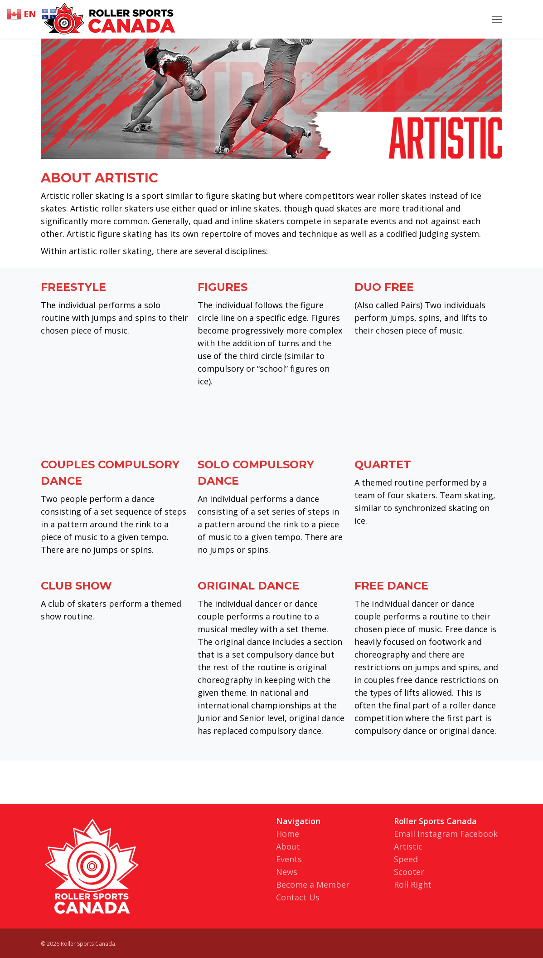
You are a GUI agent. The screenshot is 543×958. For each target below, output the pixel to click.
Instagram (437, 833)
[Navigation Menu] (497, 19)
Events (289, 859)
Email (404, 833)
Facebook (479, 833)
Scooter (409, 871)
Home (287, 833)
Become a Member (312, 884)
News (286, 871)
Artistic (408, 846)
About (288, 846)
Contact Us (298, 897)
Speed (406, 859)
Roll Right (412, 884)
